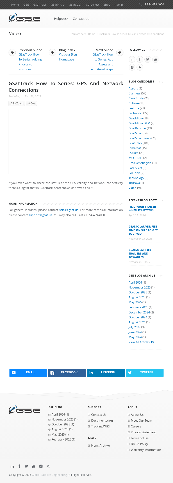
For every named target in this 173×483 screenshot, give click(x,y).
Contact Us (81, 19)
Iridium (134, 153)
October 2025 (138, 292)
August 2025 (137, 297)
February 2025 (138, 307)
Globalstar (136, 113)
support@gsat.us (40, 215)
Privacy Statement (143, 432)
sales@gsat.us (68, 210)
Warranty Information (146, 450)
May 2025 (135, 302)
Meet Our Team (141, 421)
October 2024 (138, 317)
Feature (134, 108)
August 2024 (137, 322)
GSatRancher (137, 128)
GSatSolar (75, 4)
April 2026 (135, 282)
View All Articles (141, 342)
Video (31, 103)
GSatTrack (39, 4)
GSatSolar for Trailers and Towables (140, 253)
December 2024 (139, 312)
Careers (136, 426)
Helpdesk (61, 19)
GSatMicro (57, 4)
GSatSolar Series (140, 138)
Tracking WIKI (100, 426)
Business (135, 93)
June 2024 (135, 332)
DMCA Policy (139, 444)
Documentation (102, 421)
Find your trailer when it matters (142, 208)
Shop (107, 4)
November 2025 (139, 287)
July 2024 (135, 327)
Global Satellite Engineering (49, 474)
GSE (26, 4)
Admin (119, 4)
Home (15, 4)
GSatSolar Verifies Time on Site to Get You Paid (143, 230)
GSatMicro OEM (139, 123)
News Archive (100, 445)
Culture (134, 103)
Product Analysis (140, 163)
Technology (136, 178)
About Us (137, 415)
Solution (134, 173)
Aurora (133, 88)
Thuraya (134, 183)
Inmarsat (135, 148)
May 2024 (135, 337)
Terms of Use (139, 438)
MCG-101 (135, 158)
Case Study (136, 98)
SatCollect (92, 4)
